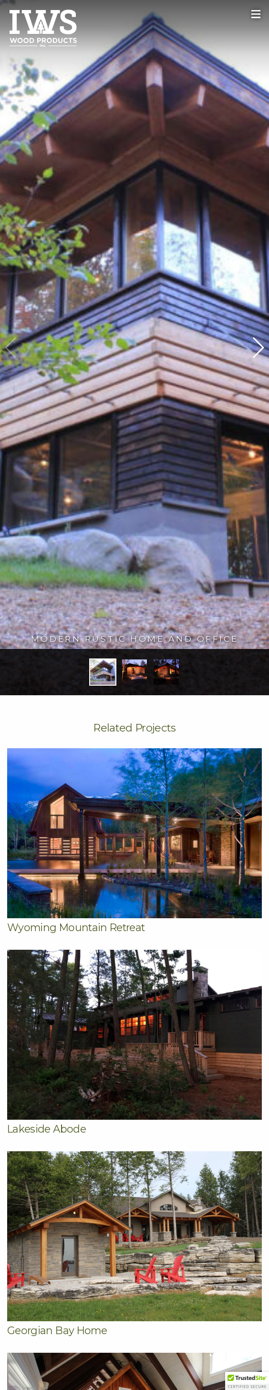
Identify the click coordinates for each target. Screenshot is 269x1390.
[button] (257, 347)
